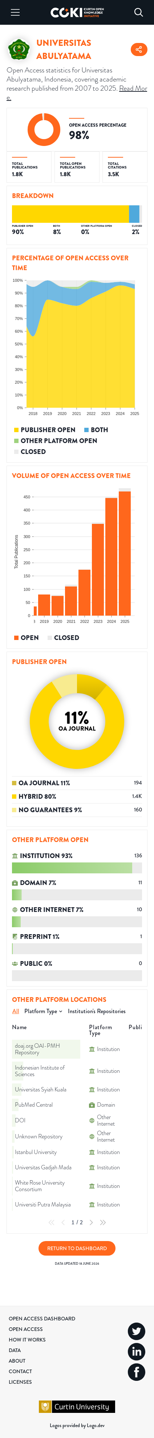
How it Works (27, 1339)
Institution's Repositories (97, 1011)
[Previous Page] (63, 1222)
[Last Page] (103, 1222)
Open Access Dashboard (42, 1318)
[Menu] (15, 12)
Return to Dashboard (77, 1248)
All (15, 1011)
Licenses (20, 1382)
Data (15, 1350)
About (17, 1360)
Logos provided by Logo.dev (77, 1425)
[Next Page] (91, 1222)
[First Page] (51, 1222)
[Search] (138, 12)
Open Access (26, 1329)
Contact (20, 1371)
